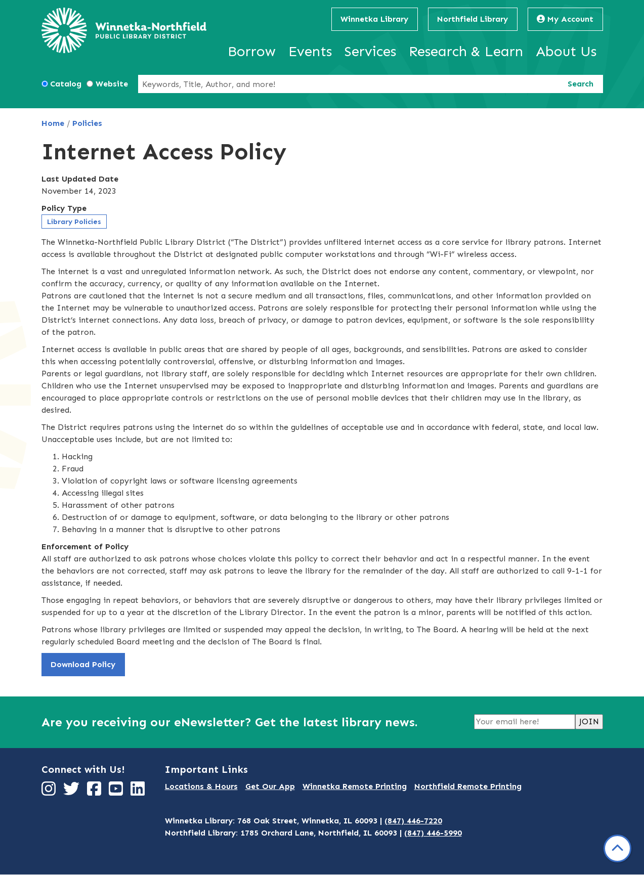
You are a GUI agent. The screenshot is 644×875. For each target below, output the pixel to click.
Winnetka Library (374, 19)
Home (52, 123)
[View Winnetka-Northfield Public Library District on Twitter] (72, 792)
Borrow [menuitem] (252, 51)
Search (580, 84)
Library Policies (74, 221)
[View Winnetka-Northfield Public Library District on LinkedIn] (139, 792)
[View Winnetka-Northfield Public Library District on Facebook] (95, 792)
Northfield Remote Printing (468, 786)
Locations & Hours (201, 786)
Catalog (65, 84)
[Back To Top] (617, 848)
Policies (87, 123)
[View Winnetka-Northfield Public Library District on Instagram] (49, 792)
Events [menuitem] (310, 51)
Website (112, 84)
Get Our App (270, 786)
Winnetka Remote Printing (355, 786)
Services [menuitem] (370, 51)
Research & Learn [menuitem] (466, 51)
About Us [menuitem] (566, 51)
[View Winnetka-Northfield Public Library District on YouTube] (117, 792)
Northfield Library (472, 19)
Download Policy (83, 664)
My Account (565, 19)
